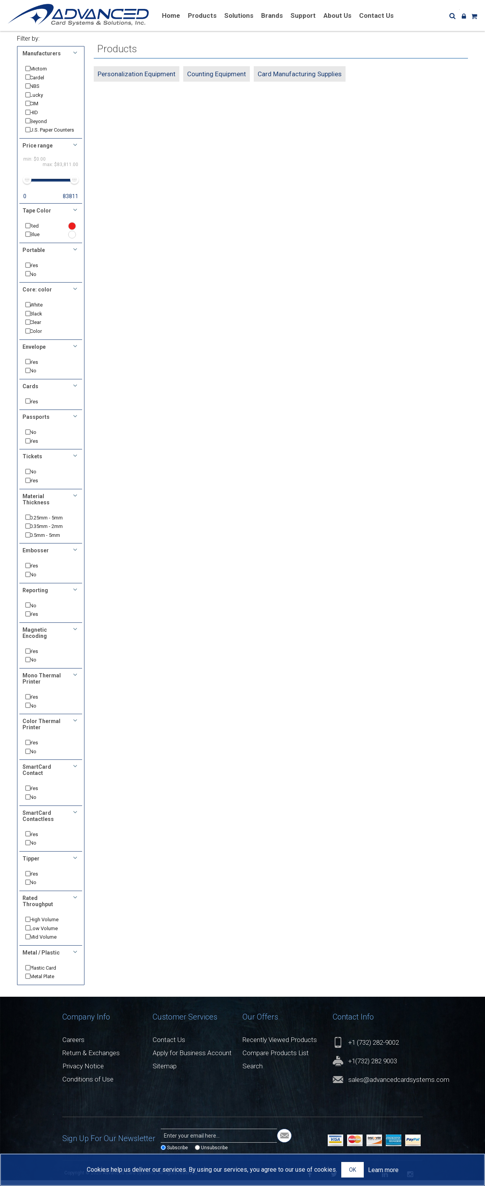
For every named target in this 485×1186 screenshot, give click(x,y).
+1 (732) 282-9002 (373, 1048)
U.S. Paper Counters (47, 133)
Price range (37, 151)
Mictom (44, 69)
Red (40, 232)
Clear (41, 328)
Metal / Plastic (41, 958)
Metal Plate (48, 982)
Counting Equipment (216, 74)
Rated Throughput (37, 907)
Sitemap (165, 1072)
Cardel (43, 78)
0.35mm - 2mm (52, 532)
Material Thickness (36, 505)
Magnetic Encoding (34, 638)
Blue (40, 240)
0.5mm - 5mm (51, 541)
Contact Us (169, 1046)
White (42, 311)
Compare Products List (275, 1059)
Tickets (32, 462)
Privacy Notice (83, 1072)
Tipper (31, 864)
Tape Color (36, 216)
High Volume (50, 926)
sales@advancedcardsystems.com (398, 1086)
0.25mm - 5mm (52, 523)
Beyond (44, 121)
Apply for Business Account (192, 1059)
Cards (30, 392)
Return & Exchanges (91, 1059)
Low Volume (50, 934)
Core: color (37, 296)
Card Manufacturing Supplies (300, 74)
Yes (40, 271)
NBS (40, 86)
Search (252, 1072)
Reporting (35, 596)
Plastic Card (49, 974)
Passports (36, 423)
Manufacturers (41, 53)
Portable (33, 256)
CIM (40, 103)
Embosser (35, 557)
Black (42, 319)
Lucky (42, 95)
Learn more (383, 1170)
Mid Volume (49, 943)
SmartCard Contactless (38, 822)
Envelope (34, 353)
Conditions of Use (88, 1085)
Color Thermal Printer (41, 730)
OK (352, 1170)
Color (42, 337)
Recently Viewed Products (279, 1046)
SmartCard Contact (36, 776)
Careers (73, 1046)
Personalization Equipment (136, 74)
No (39, 280)
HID (40, 112)
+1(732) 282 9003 (372, 1067)
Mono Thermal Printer (41, 685)
